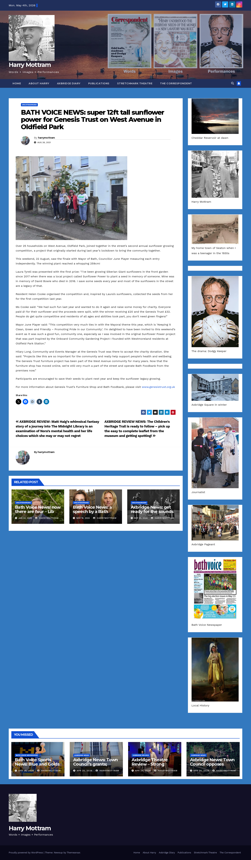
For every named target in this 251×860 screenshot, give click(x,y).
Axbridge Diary (69, 83)
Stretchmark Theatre (135, 83)
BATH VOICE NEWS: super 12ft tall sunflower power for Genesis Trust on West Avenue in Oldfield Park (92, 119)
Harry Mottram (30, 64)
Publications (98, 83)
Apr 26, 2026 (26, 770)
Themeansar (73, 852)
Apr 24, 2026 (143, 770)
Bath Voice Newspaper (27, 755)
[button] (232, 83)
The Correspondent (176, 83)
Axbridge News (81, 755)
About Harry (39, 83)
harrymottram (46, 137)
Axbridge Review (141, 755)
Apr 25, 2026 (84, 770)
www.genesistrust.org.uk (158, 387)
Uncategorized (29, 105)
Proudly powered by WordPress (26, 852)
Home (17, 83)
